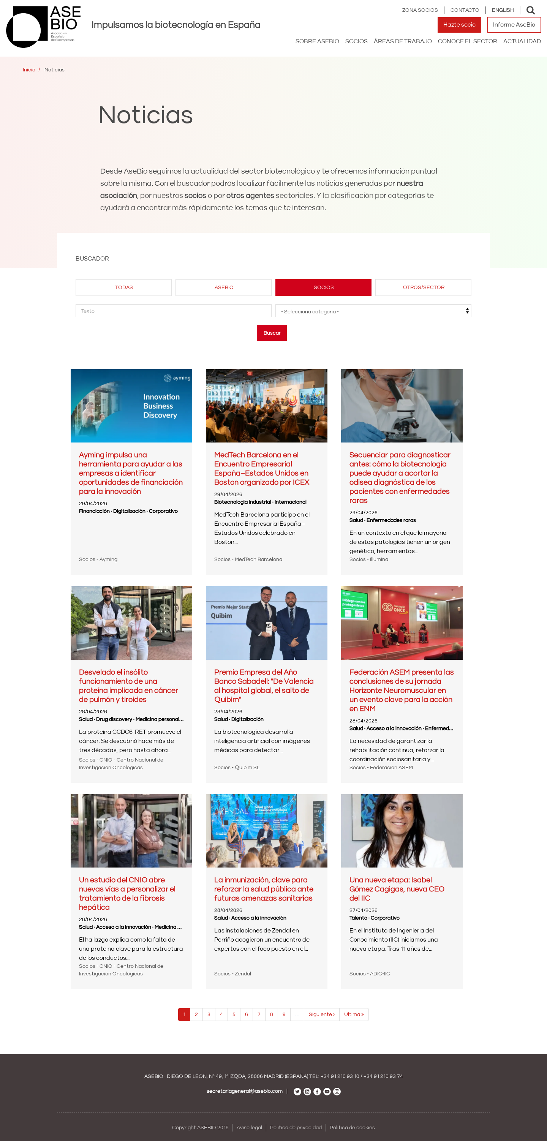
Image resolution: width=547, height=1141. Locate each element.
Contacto (465, 10)
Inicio (29, 70)
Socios (324, 287)
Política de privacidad (296, 1127)
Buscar (272, 333)
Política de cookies (352, 1127)
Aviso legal (249, 1127)
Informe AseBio (514, 25)
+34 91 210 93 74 (383, 1076)
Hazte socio (459, 25)
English (503, 10)
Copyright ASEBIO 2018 (200, 1127)
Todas (124, 287)
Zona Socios (420, 10)
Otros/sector (423, 287)
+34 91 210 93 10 (340, 1076)
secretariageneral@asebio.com (245, 1091)
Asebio (224, 287)
